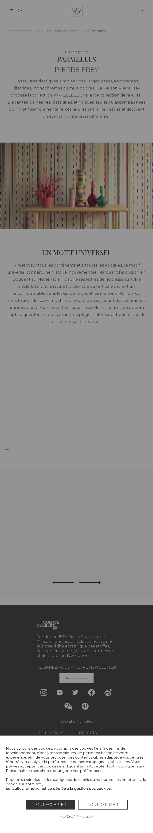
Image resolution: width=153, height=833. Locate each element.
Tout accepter (50, 804)
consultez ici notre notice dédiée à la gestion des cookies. (58, 788)
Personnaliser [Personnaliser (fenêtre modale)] (77, 816)
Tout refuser (103, 804)
